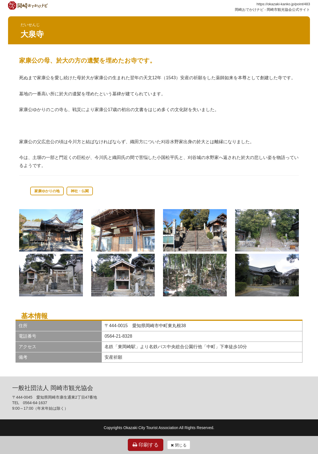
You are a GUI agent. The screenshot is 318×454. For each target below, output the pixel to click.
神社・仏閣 (80, 191)
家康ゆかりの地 (47, 191)
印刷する (146, 445)
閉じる (179, 445)
